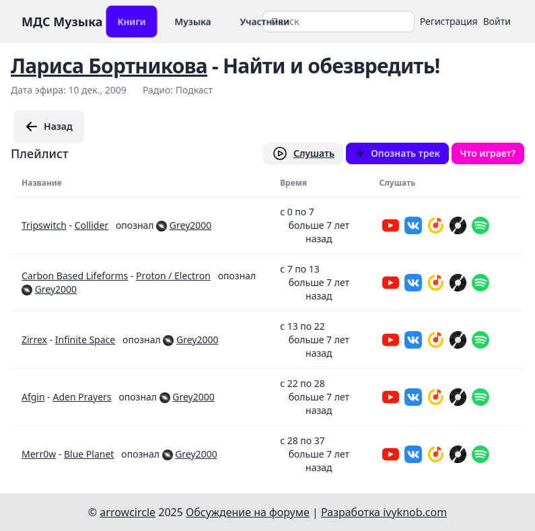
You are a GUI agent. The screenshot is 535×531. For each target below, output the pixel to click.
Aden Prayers (81, 396)
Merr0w (39, 454)
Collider (91, 225)
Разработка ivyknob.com (384, 512)
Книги (131, 21)
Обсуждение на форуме (248, 512)
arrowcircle (127, 512)
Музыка (192, 21)
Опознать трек (397, 153)
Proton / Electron (173, 275)
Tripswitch (44, 225)
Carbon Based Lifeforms (75, 275)
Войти (497, 21)
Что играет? (487, 153)
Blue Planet (89, 454)
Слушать (303, 153)
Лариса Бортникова (109, 65)
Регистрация (449, 21)
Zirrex (34, 339)
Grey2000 (190, 225)
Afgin (33, 396)
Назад (49, 126)
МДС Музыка (62, 21)
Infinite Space (85, 339)
